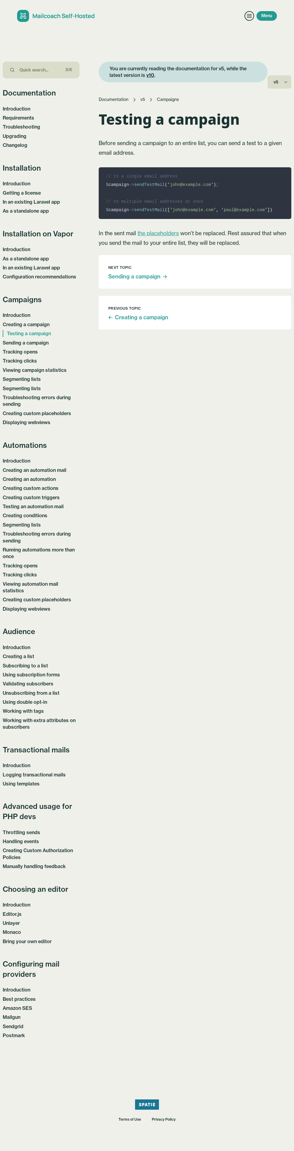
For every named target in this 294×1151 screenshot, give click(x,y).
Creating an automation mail (34, 470)
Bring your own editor (27, 941)
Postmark (14, 1035)
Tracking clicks (20, 361)
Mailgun (11, 1017)
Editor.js (12, 914)
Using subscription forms (31, 675)
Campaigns (168, 99)
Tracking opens (20, 352)
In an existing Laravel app (31, 202)
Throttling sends (21, 832)
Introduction (16, 109)
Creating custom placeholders (37, 413)
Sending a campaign (26, 343)
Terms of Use (129, 1119)
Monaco (12, 932)
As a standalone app (26, 211)
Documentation (113, 99)
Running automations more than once (39, 553)
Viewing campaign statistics (35, 370)
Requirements (18, 118)
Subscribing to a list (25, 666)
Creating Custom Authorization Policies (38, 853)
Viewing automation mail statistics (30, 587)
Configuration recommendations (39, 277)
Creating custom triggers (31, 497)
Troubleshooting (21, 127)
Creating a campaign (26, 324)
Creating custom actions (30, 488)
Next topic (119, 267)
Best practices (19, 999)
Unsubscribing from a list (31, 693)
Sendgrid (13, 1026)
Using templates (21, 784)
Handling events (21, 841)
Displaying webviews (26, 422)
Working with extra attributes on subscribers (39, 723)
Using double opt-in (25, 702)
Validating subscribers (28, 684)
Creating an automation (29, 479)
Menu (266, 15)
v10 (150, 75)
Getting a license (22, 193)
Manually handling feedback (34, 866)
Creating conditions (25, 515)
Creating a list (18, 656)
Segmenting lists (22, 379)
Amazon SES (17, 1008)
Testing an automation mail (33, 506)
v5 (142, 99)
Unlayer (11, 923)
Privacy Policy (164, 1119)
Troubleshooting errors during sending (37, 400)
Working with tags (23, 711)
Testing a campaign (29, 333)
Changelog (15, 145)
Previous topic (124, 308)
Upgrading (14, 136)
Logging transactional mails (34, 775)
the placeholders (158, 233)
